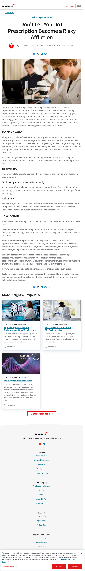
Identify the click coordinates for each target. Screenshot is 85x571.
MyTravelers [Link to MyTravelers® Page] (41, 520)
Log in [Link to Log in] (70, 6)
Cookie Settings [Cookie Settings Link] (41, 542)
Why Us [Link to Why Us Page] (41, 490)
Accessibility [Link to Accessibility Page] (41, 538)
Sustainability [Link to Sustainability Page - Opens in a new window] (42, 503)
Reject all (74, 566)
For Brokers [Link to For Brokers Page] (42, 464)
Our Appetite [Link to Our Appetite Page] (41, 469)
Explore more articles (42, 414)
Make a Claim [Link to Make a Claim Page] (41, 525)
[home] (8, 5)
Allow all (59, 566)
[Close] (81, 553)
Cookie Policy (41, 546)
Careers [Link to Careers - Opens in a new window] (42, 494)
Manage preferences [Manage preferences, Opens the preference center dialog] (10, 566)
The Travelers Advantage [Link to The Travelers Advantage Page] (41, 486)
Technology (9, 13)
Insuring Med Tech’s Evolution (18, 381)
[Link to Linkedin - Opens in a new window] (43, 444)
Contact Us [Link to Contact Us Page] (42, 516)
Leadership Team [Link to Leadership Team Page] (41, 499)
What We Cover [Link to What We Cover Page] (41, 456)
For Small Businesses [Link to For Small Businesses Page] (41, 460)
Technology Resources (41, 17)
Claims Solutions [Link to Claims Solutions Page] (42, 473)
